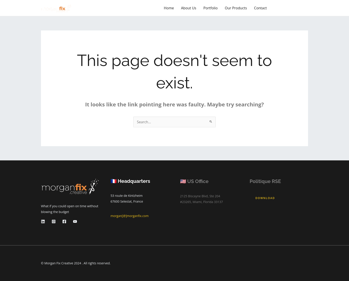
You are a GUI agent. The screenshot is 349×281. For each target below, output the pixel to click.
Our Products (236, 8)
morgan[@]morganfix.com (130, 216)
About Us (188, 8)
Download (265, 198)
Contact (260, 8)
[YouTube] (75, 221)
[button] (291, 8)
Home (169, 8)
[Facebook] (64, 221)
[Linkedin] (43, 221)
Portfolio (210, 8)
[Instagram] (54, 221)
